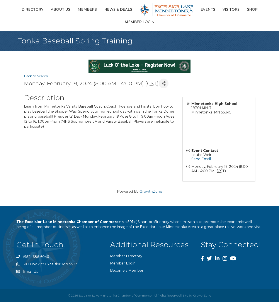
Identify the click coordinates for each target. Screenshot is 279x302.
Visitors (231, 9)
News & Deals (118, 9)
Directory (32, 9)
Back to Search (36, 76)
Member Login (139, 22)
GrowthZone (151, 191)
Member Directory (126, 256)
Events (208, 9)
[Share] (163, 83)
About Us (60, 9)
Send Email (201, 159)
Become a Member (126, 270)
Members (87, 9)
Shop (252, 9)
